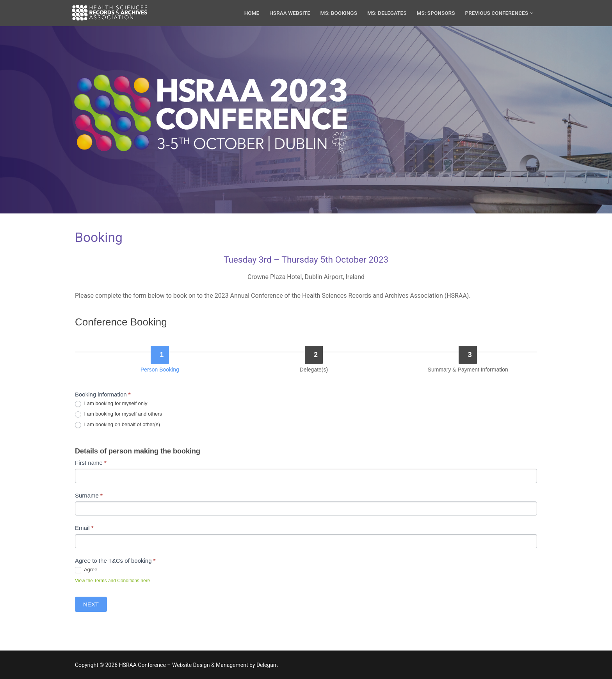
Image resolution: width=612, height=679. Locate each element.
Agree (86, 570)
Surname (89, 495)
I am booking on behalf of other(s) (117, 424)
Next (91, 604)
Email (84, 527)
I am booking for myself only (111, 403)
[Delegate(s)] (314, 355)
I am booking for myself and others (118, 414)
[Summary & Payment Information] (468, 355)
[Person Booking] (160, 355)
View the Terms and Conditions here (112, 580)
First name (91, 462)
